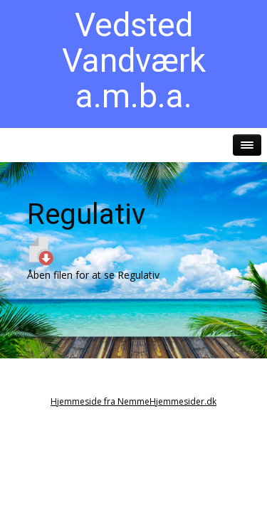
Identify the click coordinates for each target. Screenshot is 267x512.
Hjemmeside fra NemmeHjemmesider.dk (133, 401)
